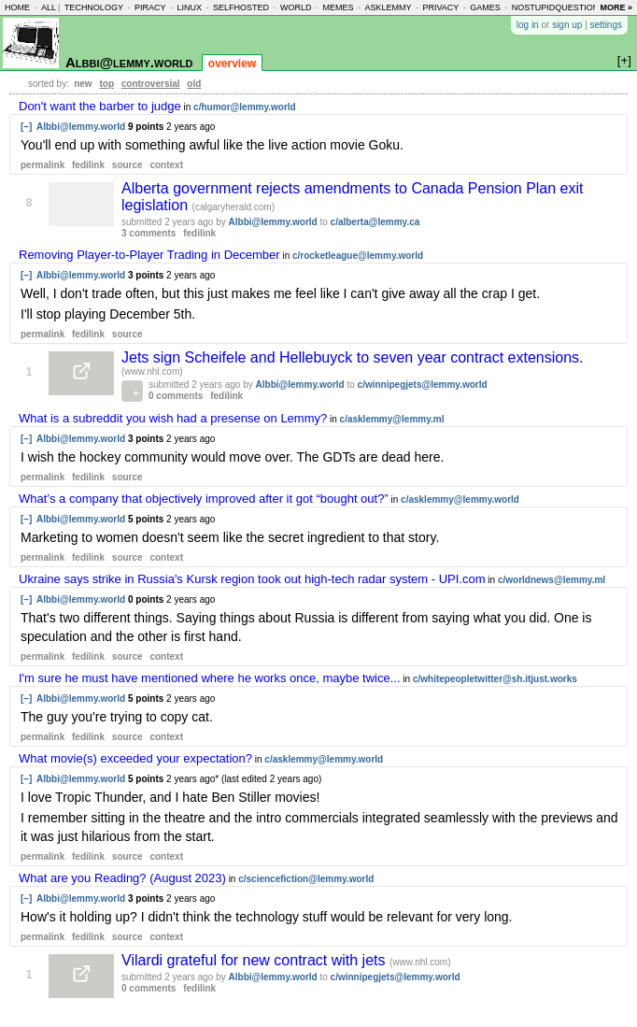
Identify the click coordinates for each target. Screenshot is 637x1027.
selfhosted (241, 7)
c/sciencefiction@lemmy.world (306, 879)
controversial (150, 83)
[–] (26, 126)
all (48, 7)
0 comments (176, 396)
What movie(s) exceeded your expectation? (135, 758)
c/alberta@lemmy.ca (375, 222)
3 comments (148, 233)
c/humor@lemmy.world (244, 107)
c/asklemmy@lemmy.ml (392, 419)
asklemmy (387, 7)
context (166, 165)
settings (606, 25)
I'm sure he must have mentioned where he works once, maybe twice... (210, 678)
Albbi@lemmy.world (129, 62)
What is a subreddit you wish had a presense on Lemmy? (173, 418)
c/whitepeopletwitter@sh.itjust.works (495, 679)
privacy (440, 7)
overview (232, 63)
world (296, 7)
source (127, 165)
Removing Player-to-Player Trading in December (149, 255)
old (194, 83)
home (17, 7)
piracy (150, 7)
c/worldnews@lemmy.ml (551, 580)
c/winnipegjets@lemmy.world (423, 384)
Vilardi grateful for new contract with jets (255, 960)
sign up (567, 25)
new (83, 83)
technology (93, 7)
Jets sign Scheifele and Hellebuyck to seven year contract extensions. (352, 357)
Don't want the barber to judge (100, 106)
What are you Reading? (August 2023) (122, 878)
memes (337, 7)
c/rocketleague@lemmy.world (357, 255)
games (485, 7)
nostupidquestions (558, 7)
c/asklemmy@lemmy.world (460, 499)
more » (616, 7)
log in (528, 25)
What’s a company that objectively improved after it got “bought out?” (204, 499)
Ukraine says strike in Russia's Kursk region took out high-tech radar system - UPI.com (252, 579)
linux (189, 7)
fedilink (88, 165)
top (106, 83)
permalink (42, 165)
